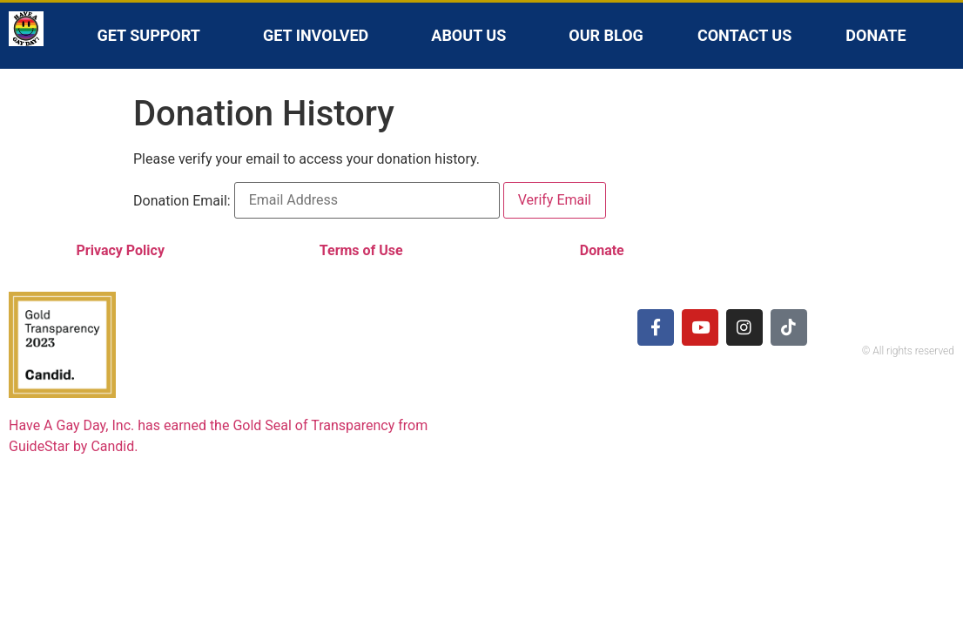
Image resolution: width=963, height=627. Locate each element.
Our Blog (606, 35)
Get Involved (320, 35)
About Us (473, 35)
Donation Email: (182, 201)
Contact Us (744, 35)
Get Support (152, 35)
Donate (875, 35)
